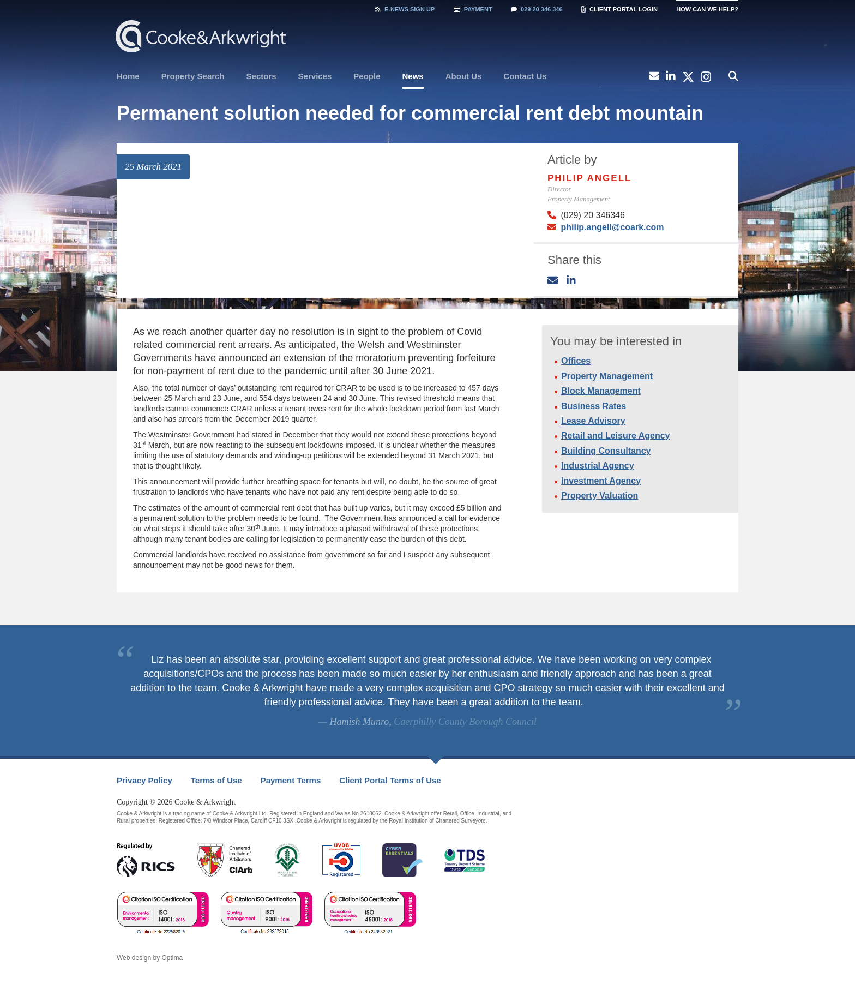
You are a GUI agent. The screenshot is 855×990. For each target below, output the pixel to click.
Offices (576, 360)
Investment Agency (601, 480)
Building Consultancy (606, 450)
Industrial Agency (597, 465)
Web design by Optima (150, 958)
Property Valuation (599, 495)
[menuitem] (128, 76)
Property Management (607, 376)
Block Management (601, 390)
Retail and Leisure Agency (615, 435)
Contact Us (524, 76)
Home (128, 76)
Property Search (193, 76)
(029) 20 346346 (592, 215)
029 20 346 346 (536, 9)
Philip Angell (589, 178)
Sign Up (405, 9)
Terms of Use (216, 780)
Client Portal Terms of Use (390, 780)
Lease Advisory (593, 420)
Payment (473, 9)
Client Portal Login (619, 9)
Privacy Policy (144, 780)
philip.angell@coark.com (612, 227)
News (413, 76)
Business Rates (593, 406)
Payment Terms (291, 780)
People (366, 76)
